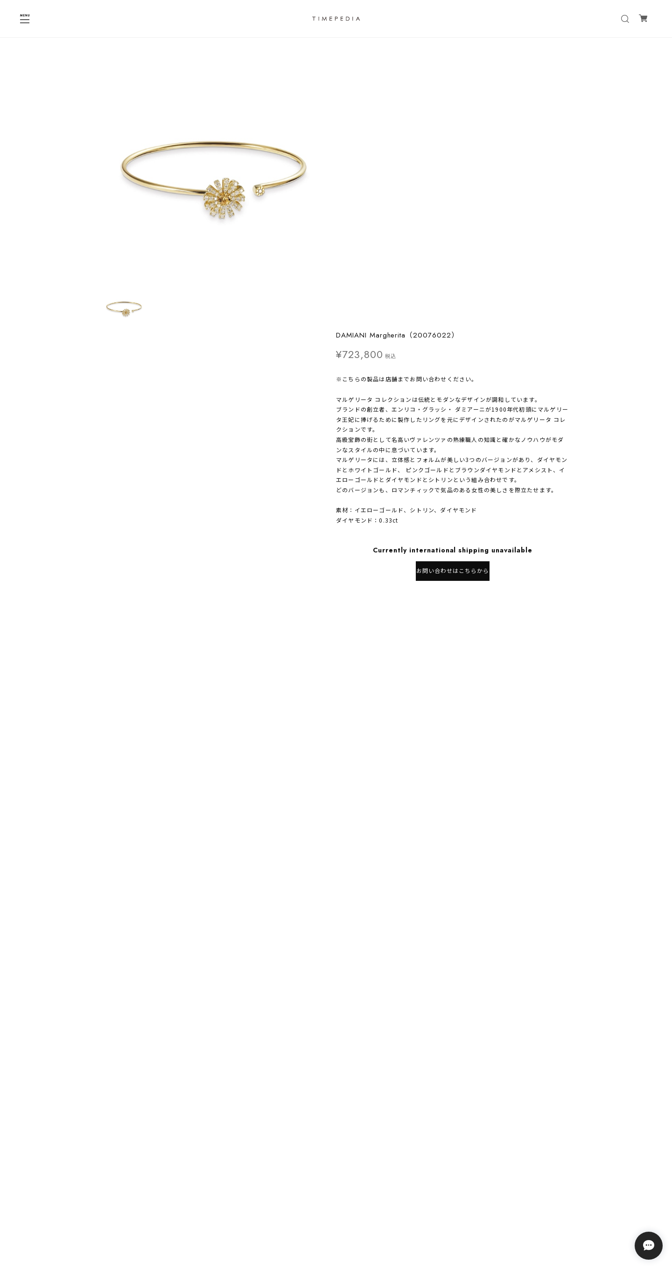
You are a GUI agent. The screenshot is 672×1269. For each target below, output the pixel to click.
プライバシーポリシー (336, 1195)
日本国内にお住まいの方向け (452, 335)
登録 (393, 1160)
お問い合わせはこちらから (452, 305)
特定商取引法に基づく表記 (336, 1207)
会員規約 (336, 1219)
